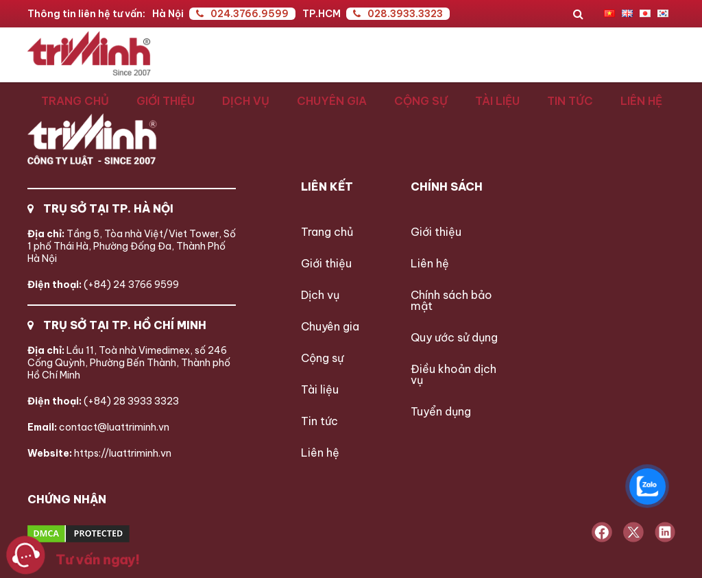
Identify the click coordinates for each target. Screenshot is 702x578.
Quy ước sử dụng (454, 337)
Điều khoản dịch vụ (453, 374)
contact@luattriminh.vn (98, 427)
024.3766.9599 (242, 14)
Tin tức (570, 101)
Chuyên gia (332, 101)
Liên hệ (641, 101)
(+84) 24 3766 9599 (103, 284)
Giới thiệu (165, 101)
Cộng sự (421, 101)
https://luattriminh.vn (99, 453)
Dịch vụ (245, 101)
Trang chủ (75, 101)
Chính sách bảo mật (451, 300)
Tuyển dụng (441, 411)
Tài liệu (497, 101)
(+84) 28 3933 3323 (103, 401)
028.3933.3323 (398, 14)
